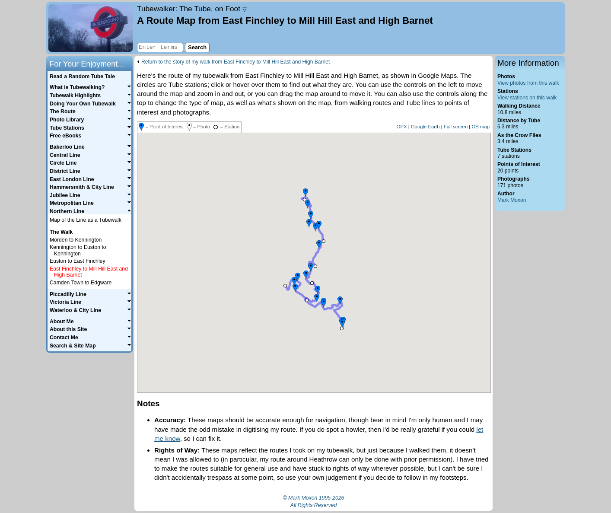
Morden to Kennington (76, 240)
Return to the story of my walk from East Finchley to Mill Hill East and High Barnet (235, 62)
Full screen (456, 126)
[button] (341, 328)
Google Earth (425, 126)
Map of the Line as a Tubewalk (85, 220)
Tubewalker (192, 8)
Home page (90, 28)
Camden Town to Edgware (80, 283)
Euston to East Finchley (77, 261)
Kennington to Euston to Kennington (78, 250)
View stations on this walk (527, 98)
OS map (480, 126)
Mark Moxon (511, 200)
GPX (402, 126)
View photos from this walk (528, 83)
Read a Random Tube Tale (82, 76)
